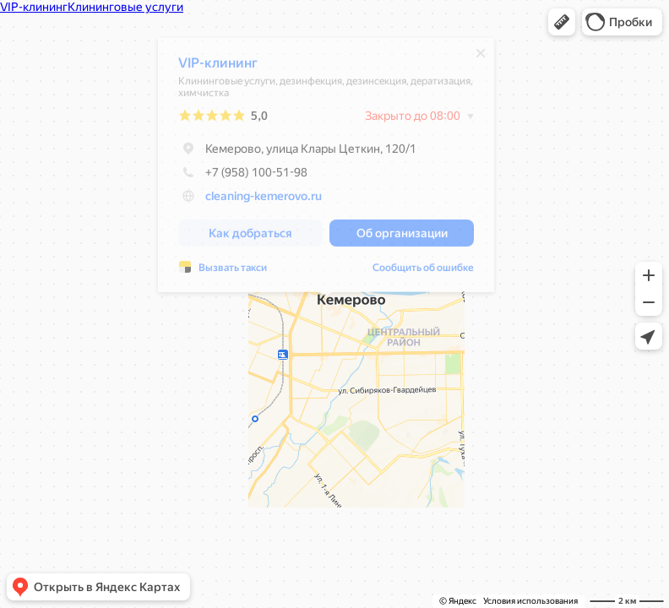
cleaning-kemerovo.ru (263, 200)
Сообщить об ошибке (423, 272)
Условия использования (530, 600)
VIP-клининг (218, 67)
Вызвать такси (233, 272)
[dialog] (326, 169)
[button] (561, 21)
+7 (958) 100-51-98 (242, 176)
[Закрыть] (480, 57)
